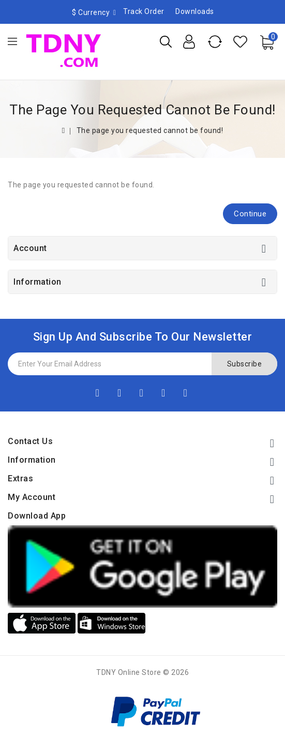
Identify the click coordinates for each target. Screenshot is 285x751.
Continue (250, 213)
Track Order (143, 11)
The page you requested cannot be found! (150, 130)
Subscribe (244, 364)
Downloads (194, 11)
